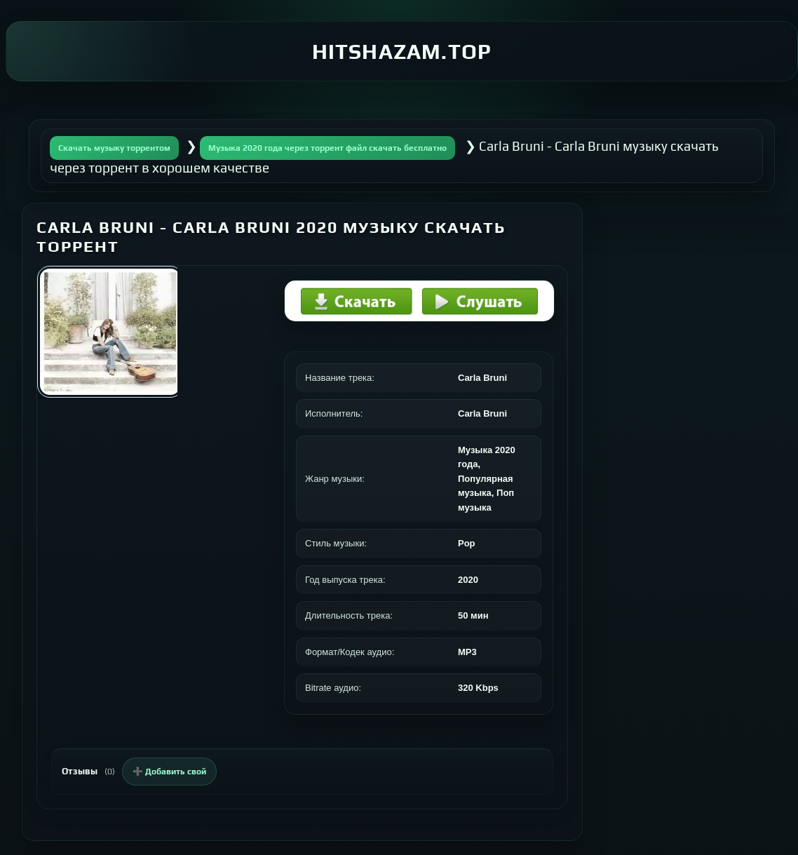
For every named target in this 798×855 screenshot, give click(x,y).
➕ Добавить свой (169, 771)
